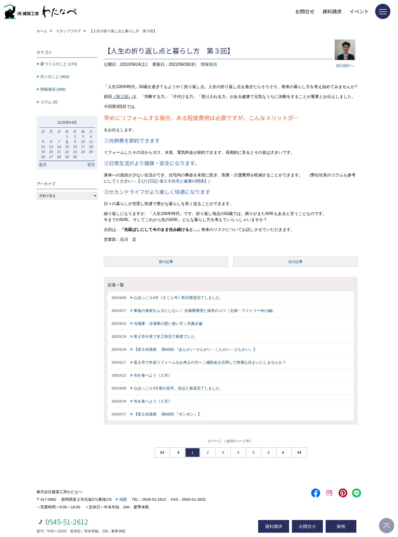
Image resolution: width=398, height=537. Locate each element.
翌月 (91, 164)
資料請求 (332, 11)
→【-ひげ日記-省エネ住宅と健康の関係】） (172, 181)
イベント (359, 11)
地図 (123, 499)
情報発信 (209, 64)
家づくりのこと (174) (58, 64)
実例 (341, 526)
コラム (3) (49, 102)
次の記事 (295, 262)
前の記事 (166, 262)
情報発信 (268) (52, 89)
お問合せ (304, 11)
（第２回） (122, 96)
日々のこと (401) (54, 76)
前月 (43, 164)
